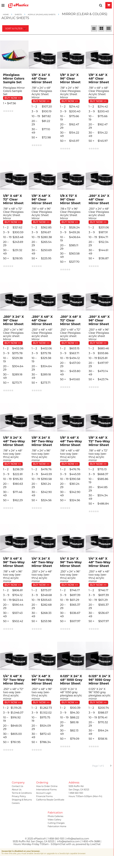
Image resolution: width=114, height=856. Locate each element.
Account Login (43, 793)
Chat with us (67, 844)
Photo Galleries (55, 816)
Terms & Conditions (22, 793)
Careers (16, 803)
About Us (16, 789)
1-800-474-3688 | (91, 841)
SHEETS (18, 14)
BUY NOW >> (13, 97)
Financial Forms (44, 796)
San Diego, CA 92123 (79, 789)
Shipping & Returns (22, 799)
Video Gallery (54, 819)
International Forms (46, 789)
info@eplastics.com (68, 841)
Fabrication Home (57, 826)
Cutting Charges (56, 823)
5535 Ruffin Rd (76, 786)
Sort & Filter (15, 29)
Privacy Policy (19, 796)
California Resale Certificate (50, 799)
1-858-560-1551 (76, 793)
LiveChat (95, 844)
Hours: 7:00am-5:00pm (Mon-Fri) (85, 796)
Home (6, 14)
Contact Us (17, 786)
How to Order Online (46, 786)
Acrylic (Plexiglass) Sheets (41, 14)
